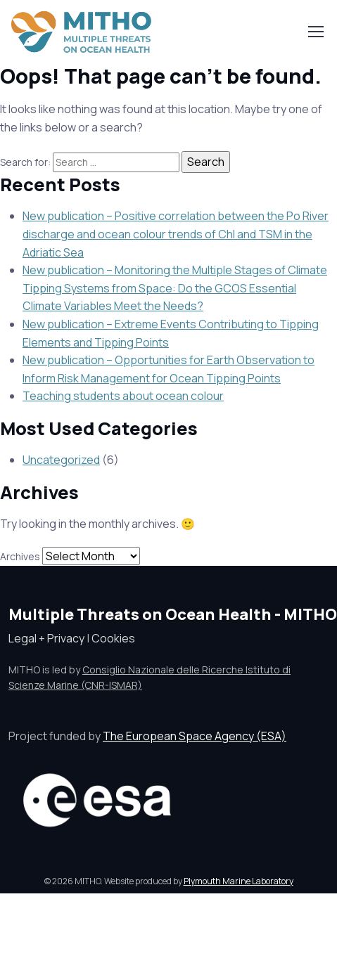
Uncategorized (61, 459)
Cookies (113, 638)
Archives (20, 556)
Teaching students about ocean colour (123, 395)
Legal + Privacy (46, 638)
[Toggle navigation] (315, 31)
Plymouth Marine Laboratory (238, 881)
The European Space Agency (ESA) (194, 736)
